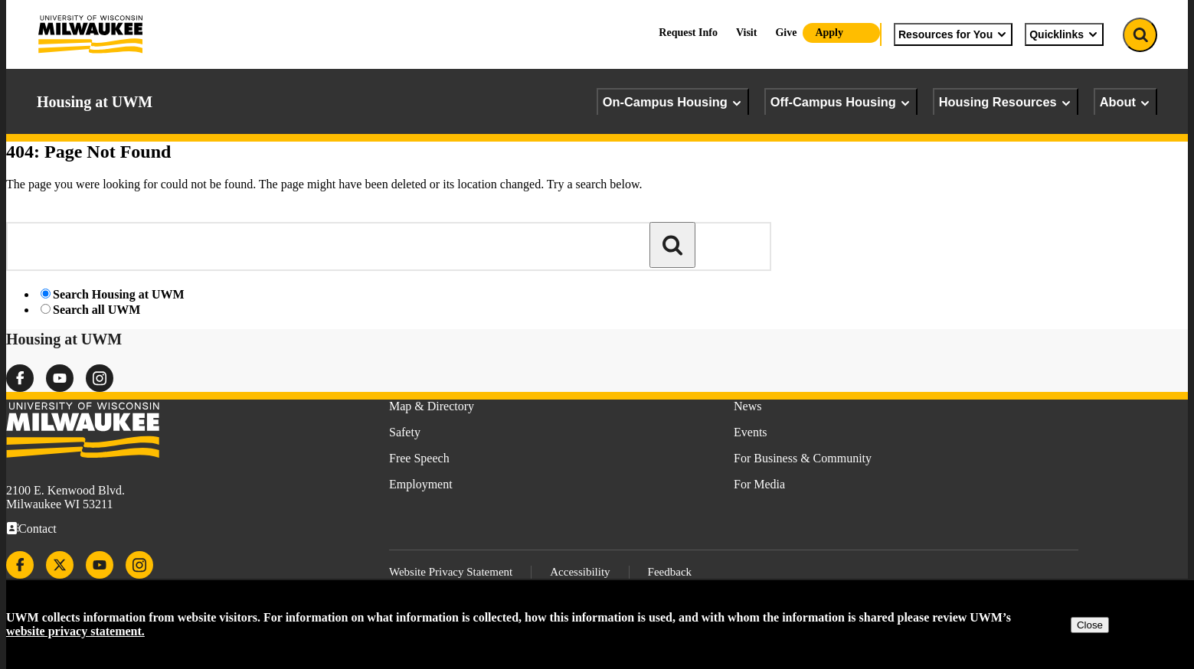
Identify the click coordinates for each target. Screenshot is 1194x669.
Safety (404, 432)
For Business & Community (803, 458)
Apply (829, 32)
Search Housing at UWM (119, 294)
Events (750, 432)
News (747, 406)
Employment (421, 484)
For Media (759, 484)
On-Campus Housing (673, 102)
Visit (746, 32)
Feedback (670, 572)
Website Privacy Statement (450, 572)
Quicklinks (1064, 34)
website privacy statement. (75, 631)
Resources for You (953, 34)
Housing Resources (1005, 102)
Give (786, 32)
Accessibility (580, 572)
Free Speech (419, 458)
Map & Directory (431, 406)
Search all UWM (96, 309)
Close (1090, 625)
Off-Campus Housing (840, 102)
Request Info (688, 32)
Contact (37, 528)
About (1125, 102)
